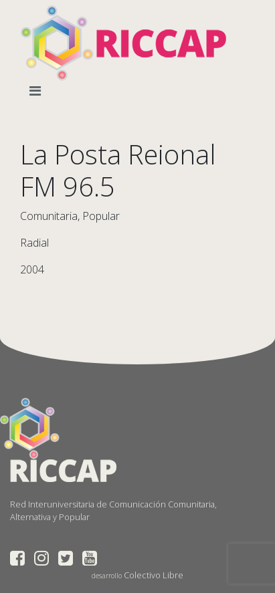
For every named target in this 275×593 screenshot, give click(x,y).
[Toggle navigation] (38, 91)
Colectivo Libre (153, 575)
